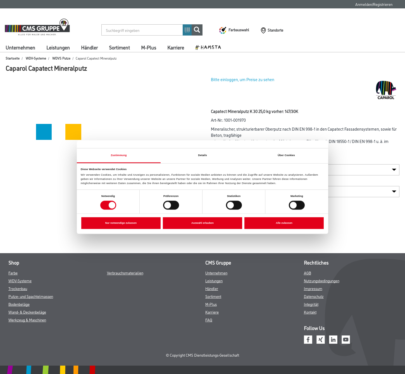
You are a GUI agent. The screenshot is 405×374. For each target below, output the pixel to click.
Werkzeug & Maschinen (27, 319)
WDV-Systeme (36, 58)
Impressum (313, 288)
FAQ (208, 319)
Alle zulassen (284, 223)
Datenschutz (314, 296)
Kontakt (310, 311)
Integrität (311, 304)
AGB (307, 272)
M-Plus (148, 47)
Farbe (13, 272)
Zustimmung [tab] (119, 155)
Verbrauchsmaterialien (125, 272)
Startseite (13, 58)
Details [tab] (202, 155)
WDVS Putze (61, 58)
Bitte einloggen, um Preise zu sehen (242, 79)
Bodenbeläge (19, 304)
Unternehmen (20, 47)
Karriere (175, 47)
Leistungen (58, 47)
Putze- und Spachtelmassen (30, 296)
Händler (89, 47)
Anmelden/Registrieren (373, 4)
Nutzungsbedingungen (321, 280)
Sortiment (119, 47)
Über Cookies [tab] (286, 155)
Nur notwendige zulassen (121, 223)
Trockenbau (17, 288)
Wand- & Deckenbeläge (27, 311)
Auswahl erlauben (202, 223)
